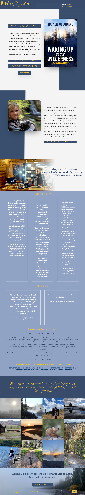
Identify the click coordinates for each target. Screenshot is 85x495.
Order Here (24, 72)
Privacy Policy (35, 491)
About (69, 4)
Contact (69, 6)
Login (41, 491)
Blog (63, 6)
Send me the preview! (42, 484)
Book (64, 4)
